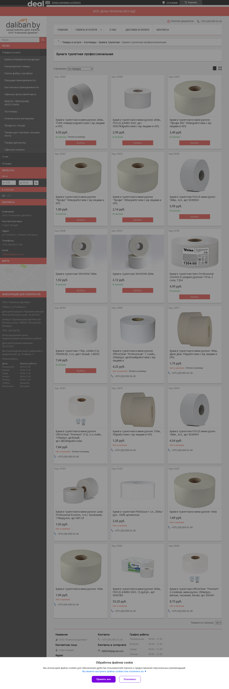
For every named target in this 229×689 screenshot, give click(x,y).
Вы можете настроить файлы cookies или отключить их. (113, 671)
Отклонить (130, 679)
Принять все (103, 679)
